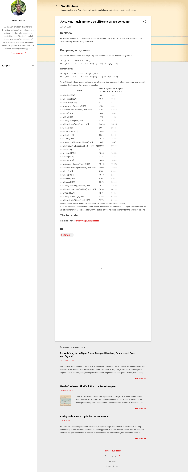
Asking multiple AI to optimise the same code (84, 416)
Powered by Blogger (112, 451)
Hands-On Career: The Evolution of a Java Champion (88, 386)
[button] (144, 22)
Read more (140, 378)
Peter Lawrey (18, 21)
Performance (66, 235)
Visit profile (18, 54)
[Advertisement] (161, 55)
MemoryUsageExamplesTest (87, 221)
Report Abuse (112, 466)
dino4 (118, 456)
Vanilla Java (69, 6)
